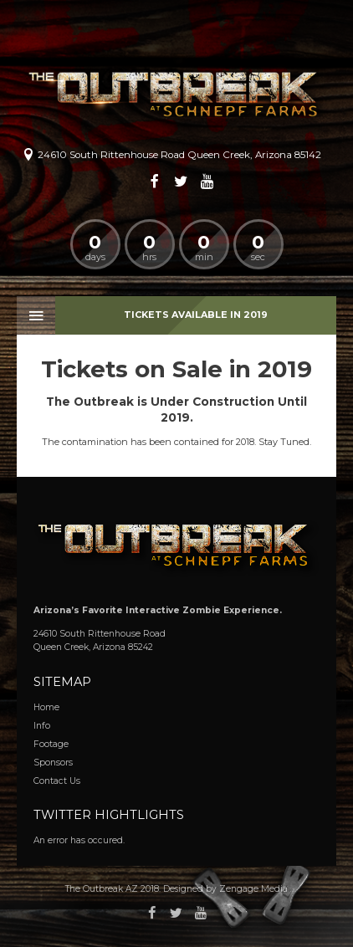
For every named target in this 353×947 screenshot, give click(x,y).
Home (46, 707)
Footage (51, 744)
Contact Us (56, 781)
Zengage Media (253, 888)
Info (41, 725)
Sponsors (53, 762)
